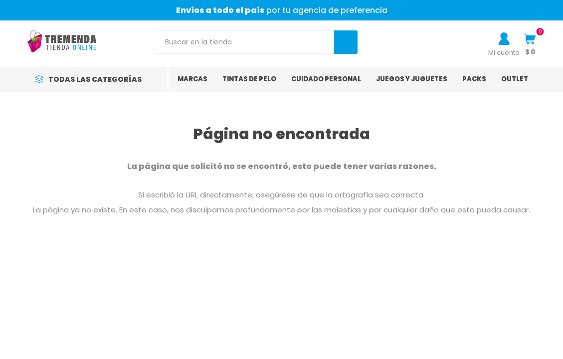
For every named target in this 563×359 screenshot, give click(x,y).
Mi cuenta (504, 52)
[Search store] (245, 42)
